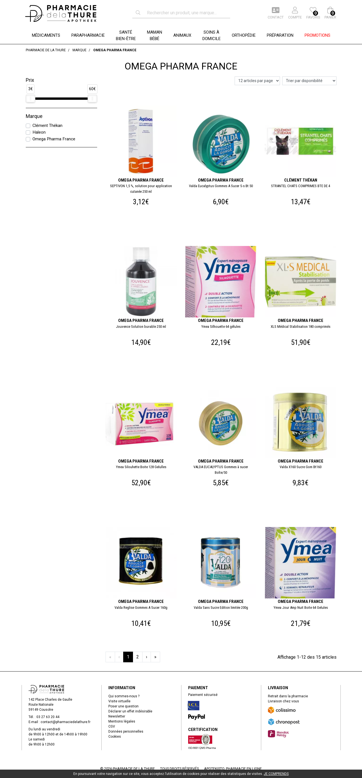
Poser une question (123, 706)
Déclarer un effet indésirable (130, 711)
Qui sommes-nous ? (123, 696)
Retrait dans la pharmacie (288, 696)
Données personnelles (125, 731)
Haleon (39, 132)
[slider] (30, 99)
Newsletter (116, 716)
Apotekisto (233, 769)
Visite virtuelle (119, 701)
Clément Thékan (47, 125)
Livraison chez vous (283, 701)
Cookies (114, 736)
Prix (30, 80)
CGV (111, 726)
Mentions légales (121, 721)
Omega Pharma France (53, 138)
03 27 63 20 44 (47, 717)
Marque (34, 116)
